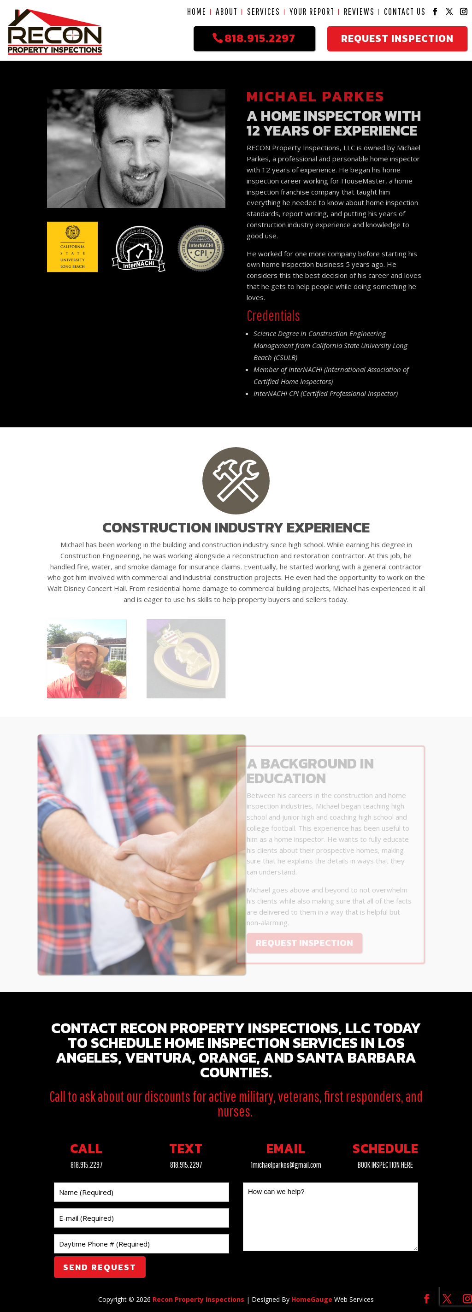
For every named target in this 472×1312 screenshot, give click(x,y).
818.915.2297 (87, 1165)
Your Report (312, 12)
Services (263, 12)
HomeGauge (311, 1299)
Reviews (359, 12)
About (227, 12)
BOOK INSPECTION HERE (385, 1165)
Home (196, 12)
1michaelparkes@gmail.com (286, 1165)
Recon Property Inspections (198, 1299)
